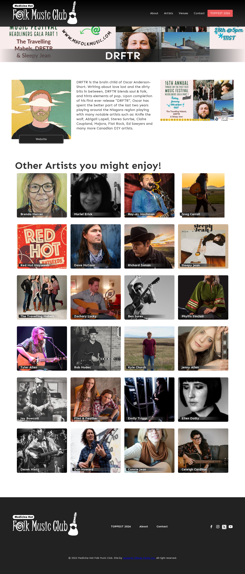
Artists (168, 13)
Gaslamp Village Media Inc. (139, 557)
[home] (45, 13)
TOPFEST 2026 (220, 13)
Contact (199, 13)
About (154, 13)
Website (41, 139)
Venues (183, 13)
